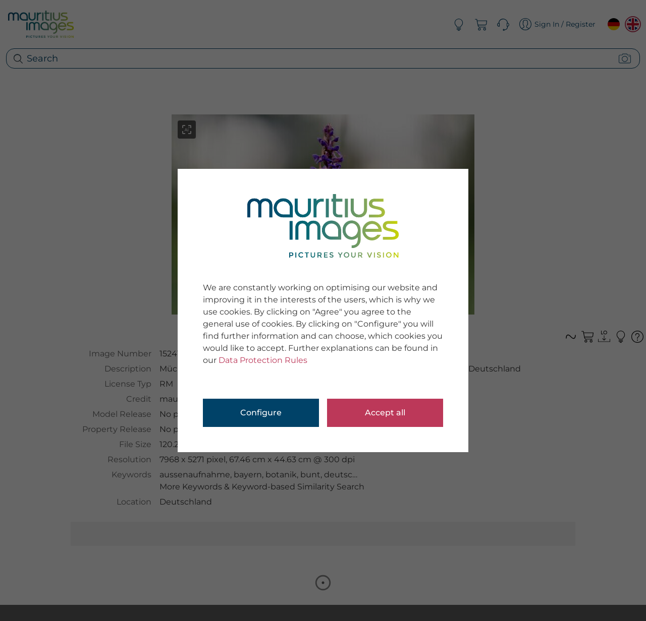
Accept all (385, 412)
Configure (261, 412)
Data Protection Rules (263, 360)
